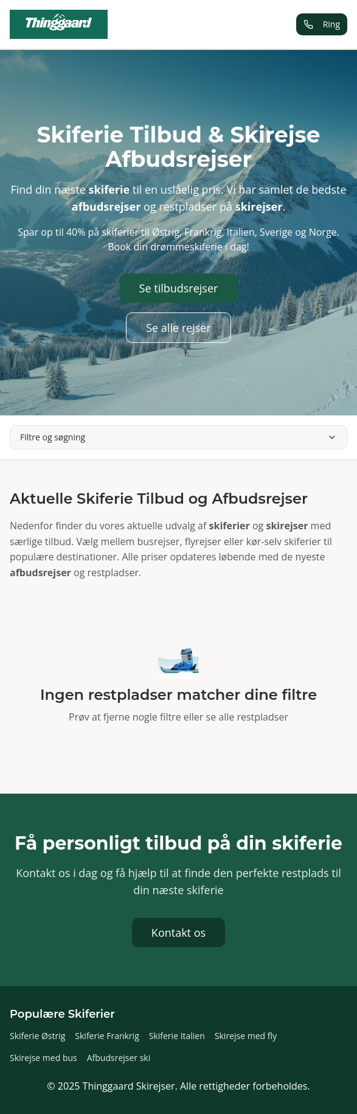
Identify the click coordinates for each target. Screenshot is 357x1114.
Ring (321, 24)
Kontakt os (178, 932)
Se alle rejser (178, 327)
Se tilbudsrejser (178, 288)
